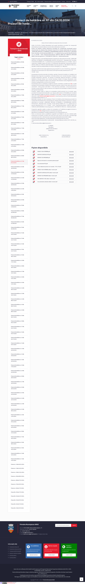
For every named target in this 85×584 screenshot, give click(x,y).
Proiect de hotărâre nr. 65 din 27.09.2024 (17, 173)
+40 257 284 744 (26, 531)
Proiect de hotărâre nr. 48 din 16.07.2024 (17, 267)
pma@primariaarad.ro (28, 532)
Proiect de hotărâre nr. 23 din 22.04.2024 (17, 404)
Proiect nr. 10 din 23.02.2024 (17, 472)
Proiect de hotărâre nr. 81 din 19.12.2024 (17, 85)
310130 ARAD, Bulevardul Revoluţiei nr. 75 (32, 528)
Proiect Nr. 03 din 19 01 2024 (17, 500)
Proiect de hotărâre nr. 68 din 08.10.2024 (17, 156)
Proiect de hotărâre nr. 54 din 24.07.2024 (17, 233)
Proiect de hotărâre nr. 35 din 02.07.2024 (17, 338)
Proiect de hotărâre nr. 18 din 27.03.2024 (17, 432)
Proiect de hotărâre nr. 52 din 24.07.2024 (17, 245)
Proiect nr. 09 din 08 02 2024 (17, 476)
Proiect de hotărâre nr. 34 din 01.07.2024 (17, 344)
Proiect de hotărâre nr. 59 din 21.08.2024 (17, 206)
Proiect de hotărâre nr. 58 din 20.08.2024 (17, 211)
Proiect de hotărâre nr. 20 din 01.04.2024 (17, 421)
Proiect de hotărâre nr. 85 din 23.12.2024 (17, 63)
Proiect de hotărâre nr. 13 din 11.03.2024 (17, 459)
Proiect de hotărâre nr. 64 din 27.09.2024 (17, 178)
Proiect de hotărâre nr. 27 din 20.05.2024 (17, 382)
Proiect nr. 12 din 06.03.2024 (17, 464)
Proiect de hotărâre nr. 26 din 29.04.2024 (17, 388)
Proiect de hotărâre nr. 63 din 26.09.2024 (17, 184)
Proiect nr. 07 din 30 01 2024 (17, 484)
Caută (74, 525)
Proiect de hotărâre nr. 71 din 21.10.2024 (17, 140)
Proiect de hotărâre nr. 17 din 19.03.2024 (17, 437)
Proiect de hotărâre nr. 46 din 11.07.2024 (17, 278)
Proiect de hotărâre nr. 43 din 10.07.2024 (17, 294)
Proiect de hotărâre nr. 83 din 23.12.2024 (17, 74)
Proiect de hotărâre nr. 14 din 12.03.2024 (17, 454)
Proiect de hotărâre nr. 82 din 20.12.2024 (17, 79)
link (71, 84)
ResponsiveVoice (10, 582)
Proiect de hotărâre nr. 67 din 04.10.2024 (17, 162)
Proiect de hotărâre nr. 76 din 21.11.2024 (17, 112)
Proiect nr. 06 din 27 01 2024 (17, 488)
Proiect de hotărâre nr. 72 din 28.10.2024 (17, 134)
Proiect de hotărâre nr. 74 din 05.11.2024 (17, 123)
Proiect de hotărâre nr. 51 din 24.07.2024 (17, 250)
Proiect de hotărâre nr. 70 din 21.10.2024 (17, 145)
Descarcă (71, 151)
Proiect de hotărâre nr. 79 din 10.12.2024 (17, 96)
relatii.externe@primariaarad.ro (30, 534)
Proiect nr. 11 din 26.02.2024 (17, 468)
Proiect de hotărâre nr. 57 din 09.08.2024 (17, 217)
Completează (51, 555)
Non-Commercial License (11, 583)
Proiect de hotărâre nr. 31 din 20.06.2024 (17, 360)
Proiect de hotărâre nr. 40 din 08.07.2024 (17, 311)
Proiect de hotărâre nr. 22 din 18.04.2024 (17, 410)
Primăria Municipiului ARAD (49, 580)
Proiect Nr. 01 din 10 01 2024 (17, 508)
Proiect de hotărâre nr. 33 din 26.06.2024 (17, 349)
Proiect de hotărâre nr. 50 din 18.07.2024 (17, 256)
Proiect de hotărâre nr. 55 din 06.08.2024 (17, 228)
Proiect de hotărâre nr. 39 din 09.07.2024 (17, 316)
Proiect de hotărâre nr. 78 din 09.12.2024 (17, 101)
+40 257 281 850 (13, 1)
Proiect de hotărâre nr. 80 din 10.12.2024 (17, 90)
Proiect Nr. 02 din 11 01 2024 (17, 504)
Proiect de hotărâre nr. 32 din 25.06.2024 (17, 355)
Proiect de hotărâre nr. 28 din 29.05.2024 (17, 377)
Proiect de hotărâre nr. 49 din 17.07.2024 (17, 261)
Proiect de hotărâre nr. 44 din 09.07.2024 (17, 289)
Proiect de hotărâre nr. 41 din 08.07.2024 (17, 305)
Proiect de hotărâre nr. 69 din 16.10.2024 (17, 151)
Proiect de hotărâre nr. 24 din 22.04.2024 (17, 399)
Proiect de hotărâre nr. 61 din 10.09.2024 (17, 195)
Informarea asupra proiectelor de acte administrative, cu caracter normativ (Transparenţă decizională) (52, 32)
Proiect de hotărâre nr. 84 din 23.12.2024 (17, 68)
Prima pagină (11, 32)
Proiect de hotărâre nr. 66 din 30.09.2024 (17, 167)
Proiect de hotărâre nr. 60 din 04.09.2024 (17, 200)
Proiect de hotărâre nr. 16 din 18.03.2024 (17, 443)
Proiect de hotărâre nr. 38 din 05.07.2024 (17, 322)
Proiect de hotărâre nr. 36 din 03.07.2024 (17, 333)
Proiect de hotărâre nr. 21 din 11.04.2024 (17, 415)
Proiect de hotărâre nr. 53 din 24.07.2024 (17, 239)
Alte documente (24, 32)
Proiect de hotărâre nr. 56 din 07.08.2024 (17, 222)
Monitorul (17, 32)
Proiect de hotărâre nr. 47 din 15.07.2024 (17, 272)
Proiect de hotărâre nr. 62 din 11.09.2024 (17, 189)
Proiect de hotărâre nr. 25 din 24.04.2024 (17, 393)
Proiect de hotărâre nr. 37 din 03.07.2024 (17, 327)
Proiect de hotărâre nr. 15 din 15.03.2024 (17, 448)
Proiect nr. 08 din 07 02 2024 (17, 480)
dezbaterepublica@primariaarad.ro (47, 96)
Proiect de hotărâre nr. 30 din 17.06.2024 (17, 366)
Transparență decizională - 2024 (15, 34)
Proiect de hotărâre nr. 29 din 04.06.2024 (17, 371)
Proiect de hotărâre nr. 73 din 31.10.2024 (17, 129)
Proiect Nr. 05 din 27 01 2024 (17, 492)
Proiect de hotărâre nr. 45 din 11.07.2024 (17, 283)
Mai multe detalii (34, 555)
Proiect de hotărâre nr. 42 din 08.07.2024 (17, 300)
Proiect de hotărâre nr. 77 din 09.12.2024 (17, 107)
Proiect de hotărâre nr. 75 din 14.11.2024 (17, 118)
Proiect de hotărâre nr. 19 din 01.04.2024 (17, 426)
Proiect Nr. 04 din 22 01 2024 (17, 496)
